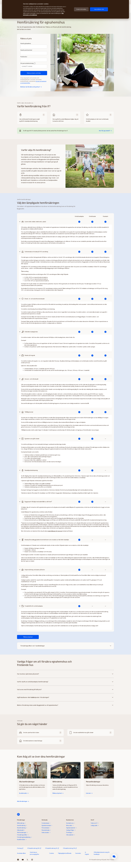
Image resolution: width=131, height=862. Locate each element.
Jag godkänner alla (99, 9)
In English (87, 853)
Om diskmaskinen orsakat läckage (32, 741)
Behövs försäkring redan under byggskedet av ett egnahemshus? (65, 705)
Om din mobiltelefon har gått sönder (83, 732)
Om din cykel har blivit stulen (31, 732)
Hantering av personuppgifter (34, 853)
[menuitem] (114, 856)
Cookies (51, 853)
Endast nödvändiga (81, 9)
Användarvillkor (21, 853)
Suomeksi (78, 853)
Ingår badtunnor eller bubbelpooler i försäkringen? (65, 697)
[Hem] (18, 814)
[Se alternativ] (32, 770)
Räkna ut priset (27, 637)
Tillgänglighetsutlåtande (64, 853)
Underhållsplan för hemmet (54, 531)
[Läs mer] (99, 770)
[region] (65, 9)
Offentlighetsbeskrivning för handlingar (102, 853)
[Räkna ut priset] (65, 770)
